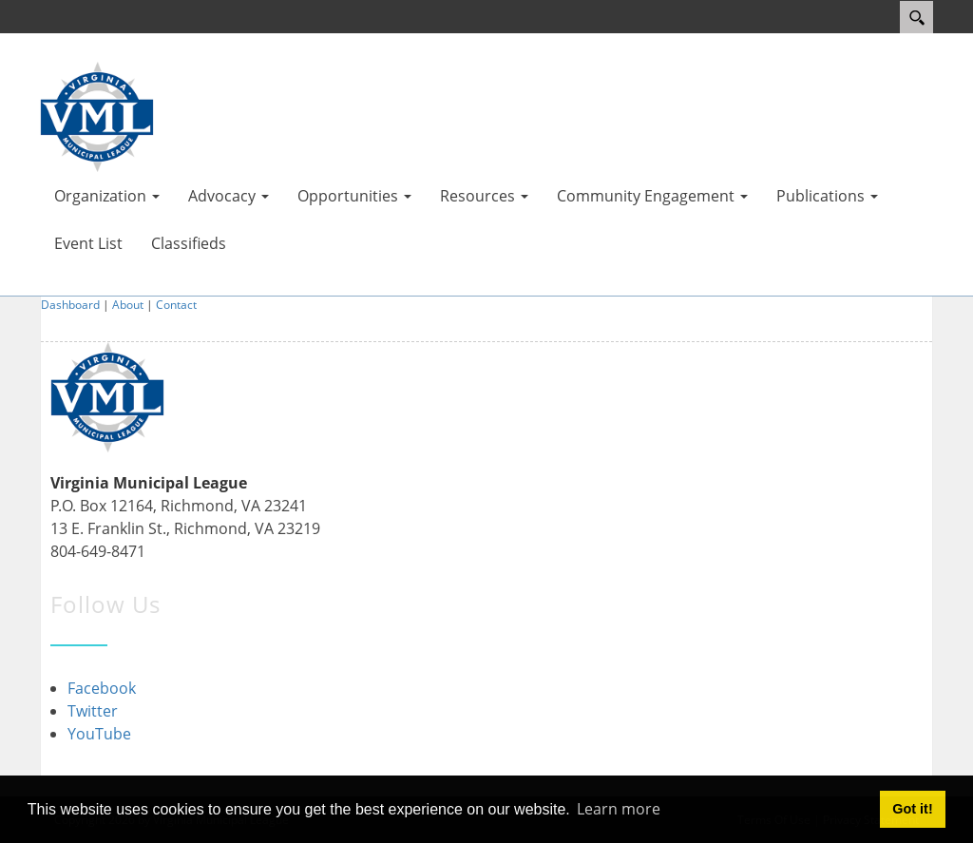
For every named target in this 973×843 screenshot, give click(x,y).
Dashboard (70, 305)
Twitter (92, 710)
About (127, 305)
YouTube (99, 733)
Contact (176, 305)
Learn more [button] (618, 808)
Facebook (101, 688)
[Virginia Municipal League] (97, 115)
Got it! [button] (912, 808)
